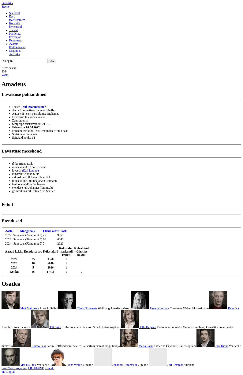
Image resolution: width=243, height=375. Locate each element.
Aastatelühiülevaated (17, 45)
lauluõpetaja (19, 184)
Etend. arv (50, 231)
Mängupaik (27, 231)
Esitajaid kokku (21, 137)
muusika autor (20, 167)
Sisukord (14, 13)
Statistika (7, 3)
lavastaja (17, 170)
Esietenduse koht (22, 130)
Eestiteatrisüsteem (17, 18)
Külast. (62, 231)
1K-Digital (8, 371)
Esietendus (18, 127)
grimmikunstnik (22, 191)
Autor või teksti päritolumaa (29, 113)
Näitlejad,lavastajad (15, 35)
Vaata (5, 74)
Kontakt (49, 368)
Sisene (5, 6)
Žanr (15, 120)
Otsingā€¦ (7, 60)
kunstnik (17, 174)
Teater (16, 106)
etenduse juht (20, 187)
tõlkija (16, 163)
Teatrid (13, 30)
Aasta (9, 231)
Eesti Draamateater (33, 106)
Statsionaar (19, 134)
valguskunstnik (21, 177)
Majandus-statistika (15, 52)
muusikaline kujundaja (26, 180)
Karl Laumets (31, 170)
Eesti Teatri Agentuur (14, 368)
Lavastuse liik (20, 117)
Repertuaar (15, 40)
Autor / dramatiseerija (25, 110)
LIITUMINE (36, 368)
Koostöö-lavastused (15, 25)
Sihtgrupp (18, 124)
